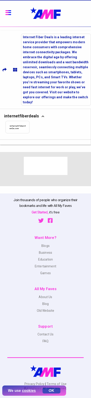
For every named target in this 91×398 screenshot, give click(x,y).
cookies (29, 391)
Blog (45, 304)
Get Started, (40, 212)
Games (45, 273)
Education (45, 259)
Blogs (45, 246)
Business (45, 252)
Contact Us (45, 334)
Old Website (45, 310)
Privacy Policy (34, 384)
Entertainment (45, 266)
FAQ (45, 341)
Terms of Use (56, 384)
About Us (45, 297)
